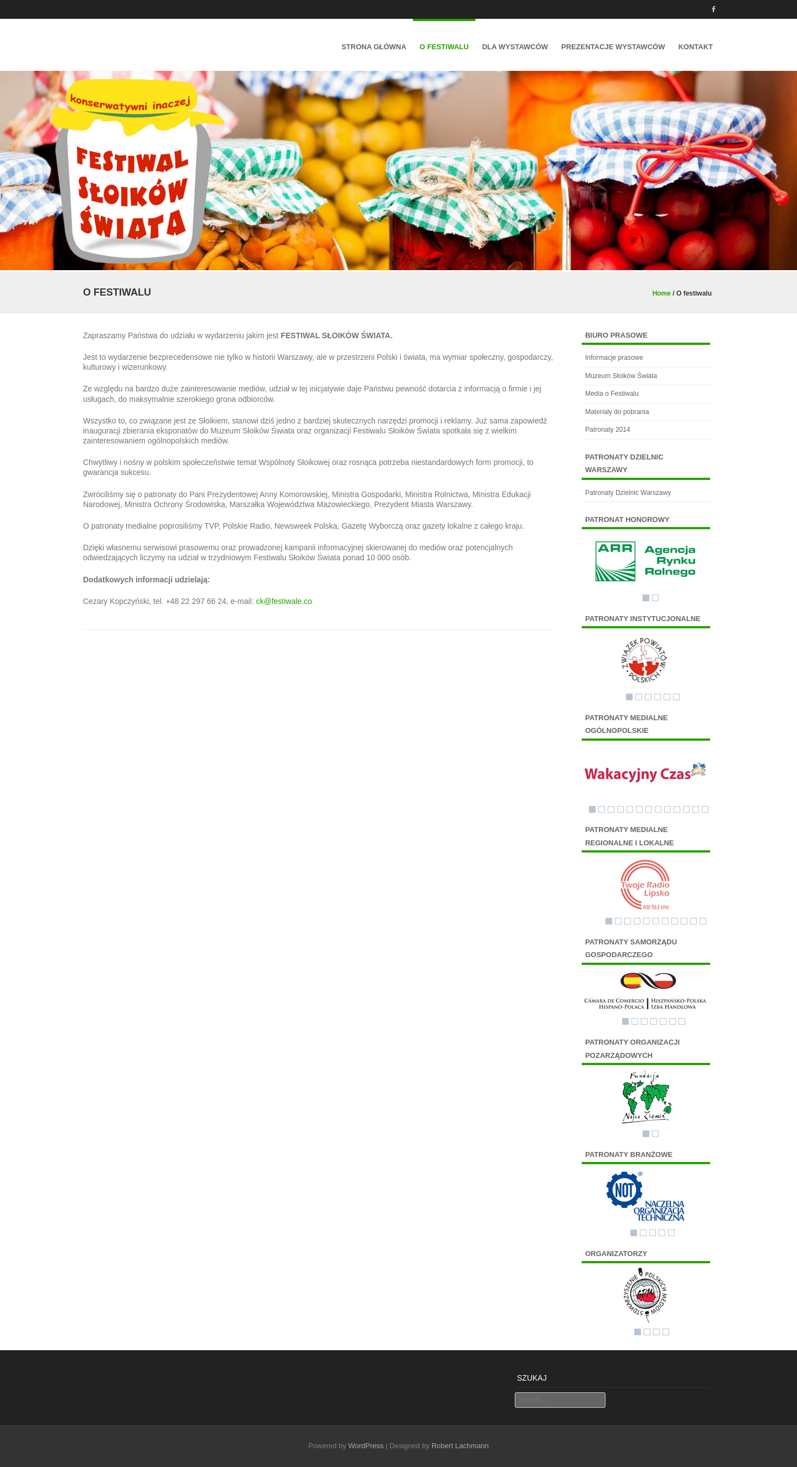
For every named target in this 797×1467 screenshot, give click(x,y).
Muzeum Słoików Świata (621, 376)
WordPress (366, 1446)
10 (677, 809)
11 (686, 809)
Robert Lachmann (460, 1446)
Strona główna (373, 47)
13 (705, 809)
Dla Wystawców (515, 47)
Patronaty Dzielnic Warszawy (628, 493)
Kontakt (695, 47)
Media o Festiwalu (612, 393)
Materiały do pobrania (617, 412)
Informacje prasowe (614, 357)
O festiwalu (444, 47)
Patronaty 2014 (607, 429)
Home (662, 293)
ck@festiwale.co (284, 601)
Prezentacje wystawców (613, 47)
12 (695, 809)
